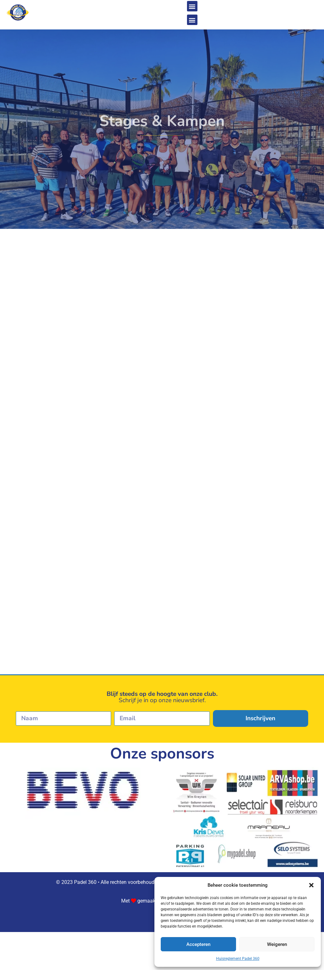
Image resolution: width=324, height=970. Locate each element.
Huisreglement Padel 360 (237, 958)
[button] (311, 885)
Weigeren (277, 944)
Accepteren (198, 944)
